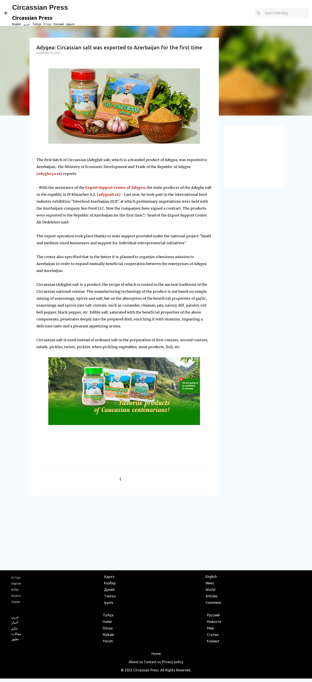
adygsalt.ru (108, 194)
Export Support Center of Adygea (115, 187)
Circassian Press (40, 7)
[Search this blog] (286, 13)
